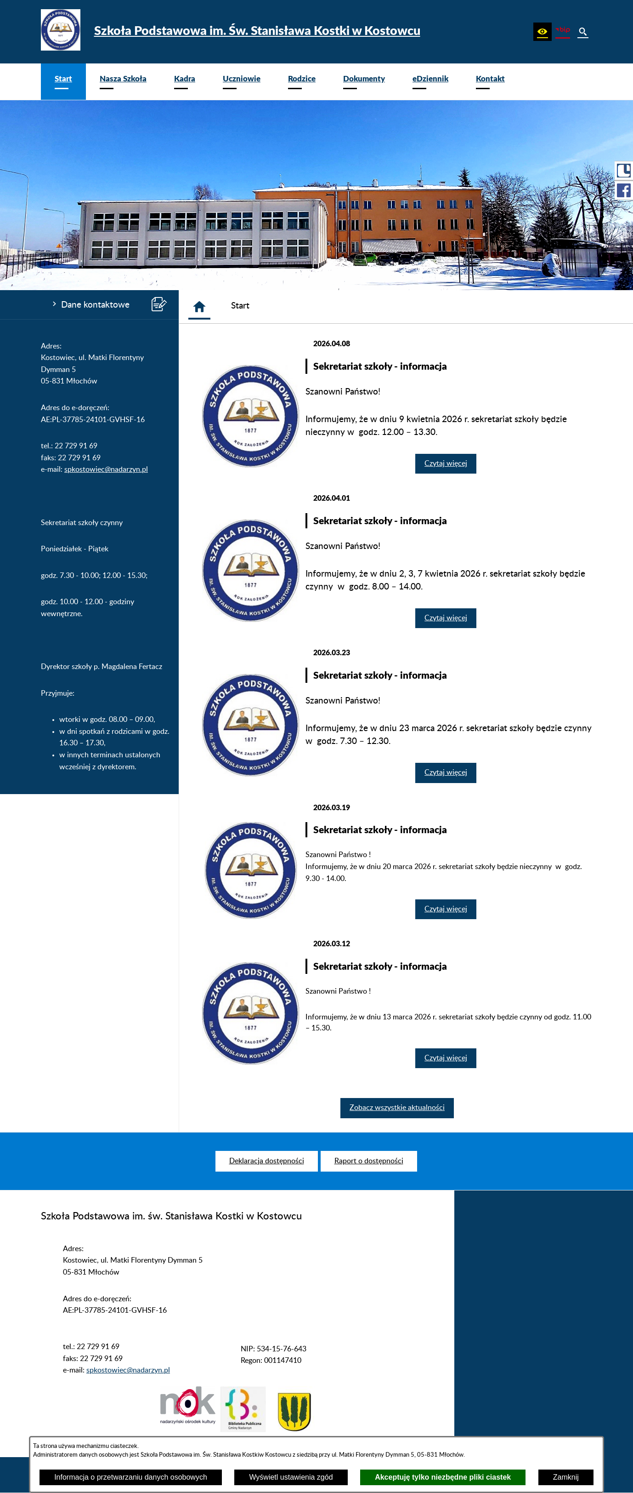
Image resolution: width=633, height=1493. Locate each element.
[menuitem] (63, 81)
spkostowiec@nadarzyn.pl (106, 469)
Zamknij (566, 1477)
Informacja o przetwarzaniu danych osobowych (130, 1477)
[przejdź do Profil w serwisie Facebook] (624, 190)
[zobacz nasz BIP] (563, 32)
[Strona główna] (199, 306)
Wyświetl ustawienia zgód (291, 1477)
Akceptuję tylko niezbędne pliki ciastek (443, 1477)
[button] (542, 32)
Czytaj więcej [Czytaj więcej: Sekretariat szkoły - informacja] (445, 463)
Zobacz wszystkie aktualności (397, 1107)
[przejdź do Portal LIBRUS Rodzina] (624, 170)
